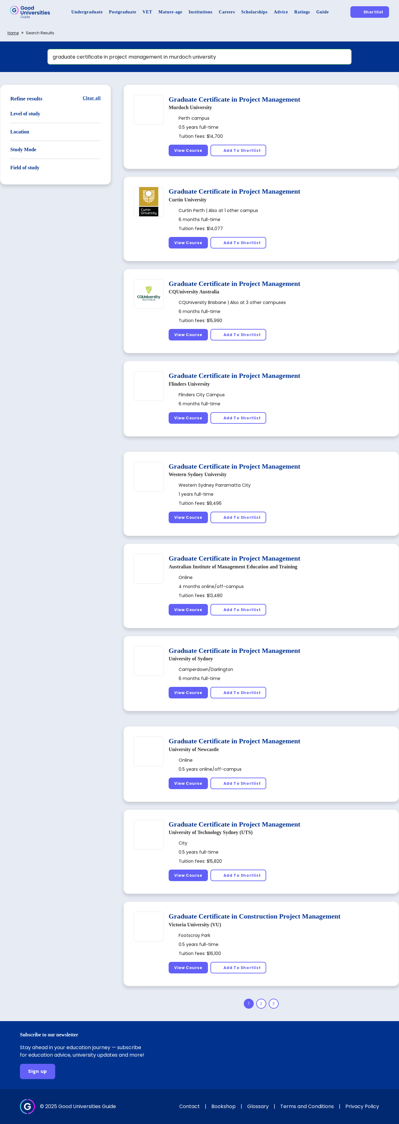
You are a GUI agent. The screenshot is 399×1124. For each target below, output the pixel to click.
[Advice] (281, 12)
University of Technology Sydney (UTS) (210, 832)
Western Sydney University (198, 474)
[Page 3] (274, 1004)
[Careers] (227, 12)
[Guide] (322, 12)
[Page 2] (261, 1004)
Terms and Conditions (307, 1106)
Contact (189, 1106)
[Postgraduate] (123, 12)
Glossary (258, 1106)
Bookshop (223, 1106)
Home (13, 33)
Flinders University (189, 384)
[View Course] (188, 150)
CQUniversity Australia (194, 291)
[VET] (147, 12)
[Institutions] (200, 12)
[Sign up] (37, 1071)
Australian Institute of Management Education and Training (233, 566)
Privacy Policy (362, 1106)
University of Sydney (191, 658)
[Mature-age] (170, 12)
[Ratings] (302, 12)
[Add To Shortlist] (238, 150)
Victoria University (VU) (195, 924)
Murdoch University (190, 107)
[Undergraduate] (87, 12)
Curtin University (187, 199)
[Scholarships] (254, 12)
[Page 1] (249, 1004)
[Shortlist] (369, 12)
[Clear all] (92, 98)
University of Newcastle (194, 749)
